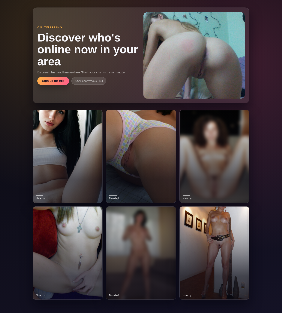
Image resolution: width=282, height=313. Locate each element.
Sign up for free (53, 80)
